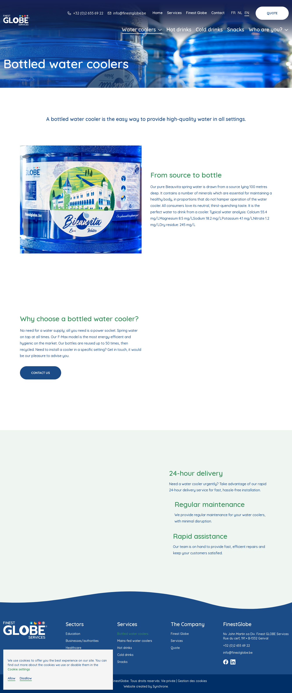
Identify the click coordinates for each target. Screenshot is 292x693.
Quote (272, 13)
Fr (233, 13)
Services (174, 13)
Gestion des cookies (192, 681)
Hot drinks (178, 29)
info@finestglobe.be (129, 13)
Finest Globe (196, 13)
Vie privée (168, 681)
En (246, 13)
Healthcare (73, 648)
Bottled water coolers (132, 634)
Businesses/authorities (82, 641)
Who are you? (269, 29)
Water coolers (142, 29)
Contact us (40, 373)
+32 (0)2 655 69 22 (88, 13)
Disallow (26, 678)
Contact (217, 13)
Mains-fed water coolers (134, 641)
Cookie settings (19, 669)
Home (158, 13)
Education (73, 634)
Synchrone (160, 686)
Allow (11, 678)
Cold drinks (209, 29)
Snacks (235, 29)
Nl (240, 13)
